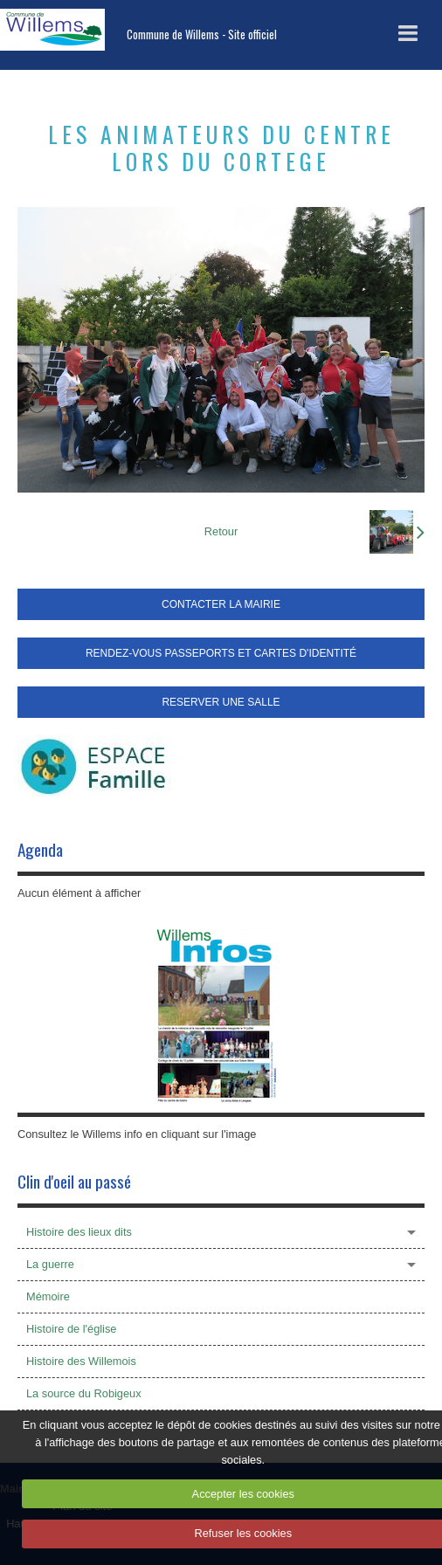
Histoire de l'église (71, 1328)
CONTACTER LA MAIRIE (221, 604)
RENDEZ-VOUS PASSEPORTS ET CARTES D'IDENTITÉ (221, 653)
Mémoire (48, 1296)
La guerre (50, 1264)
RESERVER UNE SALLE (221, 702)
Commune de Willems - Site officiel (202, 34)
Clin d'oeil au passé (74, 1181)
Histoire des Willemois (81, 1361)
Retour (221, 531)
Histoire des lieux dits (79, 1231)
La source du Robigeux (84, 1393)
